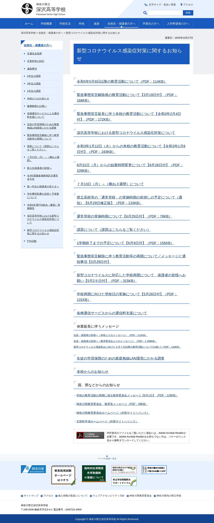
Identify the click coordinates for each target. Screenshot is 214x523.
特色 (82, 23)
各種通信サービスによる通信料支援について (43, 115)
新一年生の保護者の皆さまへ (43, 186)
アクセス (188, 4)
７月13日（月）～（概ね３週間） (43, 159)
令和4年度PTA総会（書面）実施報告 (43, 206)
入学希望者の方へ (178, 23)
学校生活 (65, 23)
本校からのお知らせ (38, 98)
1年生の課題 (34, 91)
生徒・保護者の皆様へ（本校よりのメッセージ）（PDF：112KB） (110, 335)
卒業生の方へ (151, 23)
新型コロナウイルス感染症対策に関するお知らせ (43, 232)
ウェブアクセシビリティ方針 (109, 495)
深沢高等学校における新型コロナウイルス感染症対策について (43, 219)
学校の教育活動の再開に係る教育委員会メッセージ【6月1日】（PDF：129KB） (127, 395)
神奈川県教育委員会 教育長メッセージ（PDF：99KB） (112, 404)
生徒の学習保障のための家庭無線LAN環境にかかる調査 (43, 126)
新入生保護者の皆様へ (39, 168)
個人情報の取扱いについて (73, 495)
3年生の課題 (34, 83)
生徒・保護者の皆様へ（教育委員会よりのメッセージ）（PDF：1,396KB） (115, 341)
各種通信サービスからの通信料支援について (112, 313)
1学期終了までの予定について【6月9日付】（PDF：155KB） (125, 243)
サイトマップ (31, 495)
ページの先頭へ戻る (107, 458)
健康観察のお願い (37, 106)
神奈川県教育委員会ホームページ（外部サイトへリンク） (113, 412)
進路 (96, 23)
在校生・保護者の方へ (122, 23)
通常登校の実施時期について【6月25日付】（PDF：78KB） (124, 216)
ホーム (29, 23)
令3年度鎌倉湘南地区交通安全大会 (42, 177)
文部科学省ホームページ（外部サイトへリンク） (107, 421)
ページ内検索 (145, 12)
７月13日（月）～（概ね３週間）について (110, 184)
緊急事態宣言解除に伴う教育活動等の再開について (43, 137)
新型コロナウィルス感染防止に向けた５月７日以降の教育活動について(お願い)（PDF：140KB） (127, 347)
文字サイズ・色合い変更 (162, 4)
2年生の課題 (34, 76)
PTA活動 (32, 241)
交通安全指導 (34, 53)
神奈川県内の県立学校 (169, 495)
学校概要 (46, 23)
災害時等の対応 (35, 61)
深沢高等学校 (28, 32)
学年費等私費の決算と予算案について (43, 195)
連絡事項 (32, 68)
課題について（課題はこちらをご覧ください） (43, 148)
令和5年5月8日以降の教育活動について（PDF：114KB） (122, 81)
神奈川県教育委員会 (140, 495)
